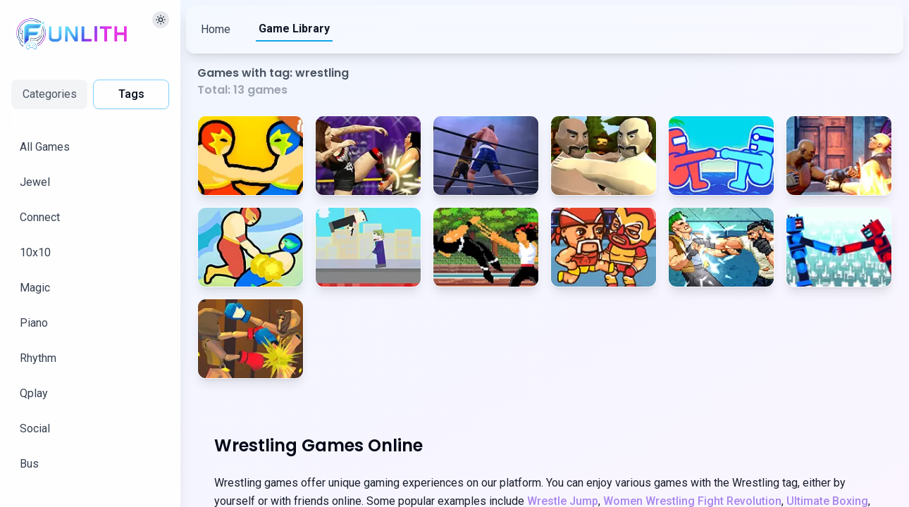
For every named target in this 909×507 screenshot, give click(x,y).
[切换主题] (160, 19)
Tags (131, 94)
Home (215, 29)
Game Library (294, 28)
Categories (50, 94)
